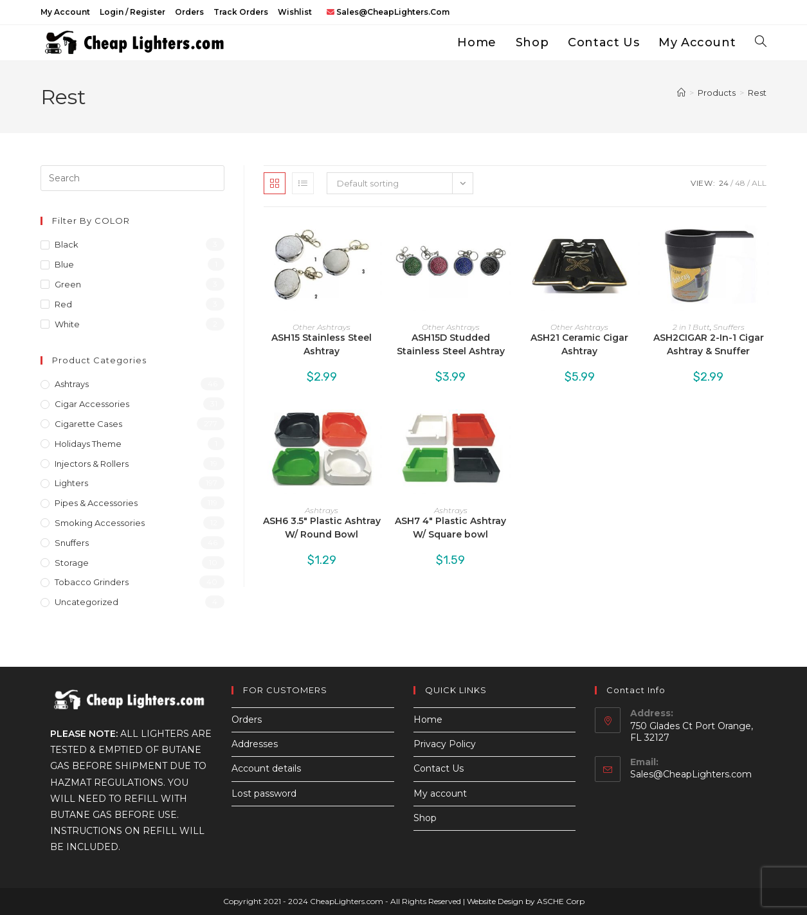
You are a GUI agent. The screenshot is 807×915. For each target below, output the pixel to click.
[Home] (681, 92)
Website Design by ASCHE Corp (526, 901)
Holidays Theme (88, 444)
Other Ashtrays (321, 327)
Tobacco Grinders (92, 582)
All (759, 183)
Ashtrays (321, 510)
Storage (72, 562)
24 (724, 183)
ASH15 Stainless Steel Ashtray (321, 344)
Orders (189, 12)
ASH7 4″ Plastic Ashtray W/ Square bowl (450, 527)
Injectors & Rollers (92, 463)
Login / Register (132, 12)
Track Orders (240, 12)
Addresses (254, 744)
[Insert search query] (132, 178)
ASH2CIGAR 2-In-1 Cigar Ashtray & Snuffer (708, 344)
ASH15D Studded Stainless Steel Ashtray (451, 344)
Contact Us (438, 768)
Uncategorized (86, 602)
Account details (266, 768)
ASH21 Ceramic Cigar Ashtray (579, 344)
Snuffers (729, 327)
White (67, 324)
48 (740, 183)
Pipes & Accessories (96, 503)
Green (68, 284)
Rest (757, 92)
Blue (64, 264)
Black (66, 244)
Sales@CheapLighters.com (691, 774)
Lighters (71, 483)
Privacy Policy (444, 744)
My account (65, 12)
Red (63, 304)
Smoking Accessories (100, 523)
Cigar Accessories (92, 404)
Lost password (263, 793)
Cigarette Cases (88, 424)
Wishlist (295, 12)
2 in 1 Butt (691, 327)
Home (427, 719)
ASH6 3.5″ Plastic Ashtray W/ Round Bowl (322, 527)
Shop (425, 818)
